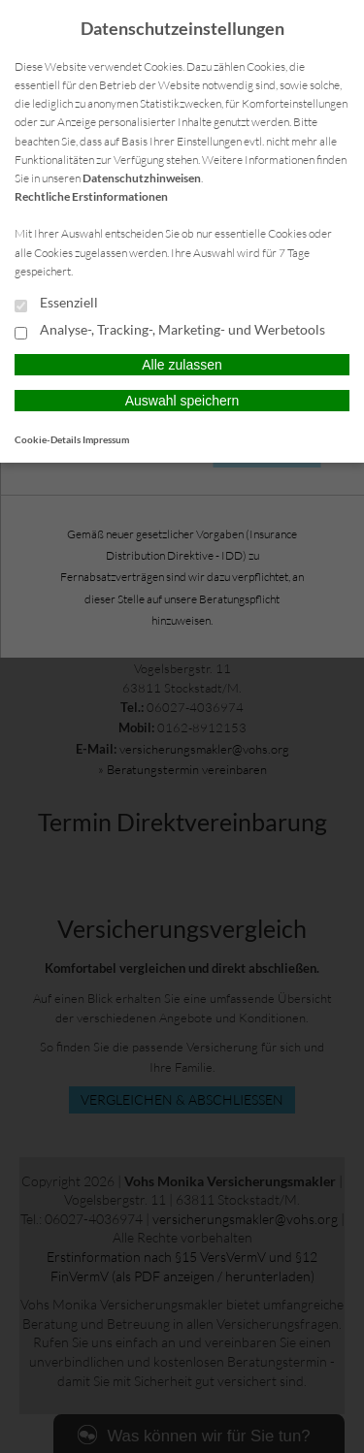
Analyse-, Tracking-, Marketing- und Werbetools (170, 330)
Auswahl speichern (182, 400)
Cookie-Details (48, 439)
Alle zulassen (182, 364)
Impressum (106, 439)
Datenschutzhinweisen (142, 178)
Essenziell (56, 303)
